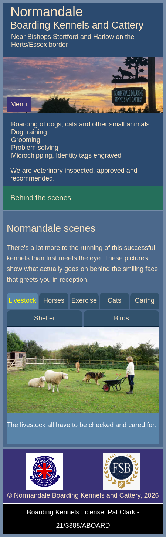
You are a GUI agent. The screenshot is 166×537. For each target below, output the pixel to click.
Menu (18, 104)
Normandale (46, 11)
